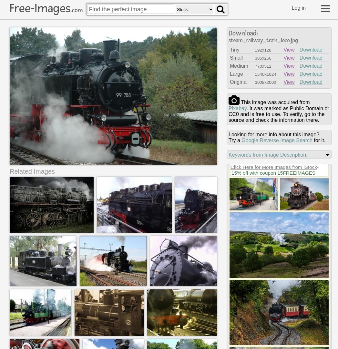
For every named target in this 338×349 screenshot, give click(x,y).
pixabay (238, 108)
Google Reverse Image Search (276, 140)
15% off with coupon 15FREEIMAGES (273, 173)
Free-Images (46, 8)
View (288, 50)
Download (311, 50)
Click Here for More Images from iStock (273, 167)
